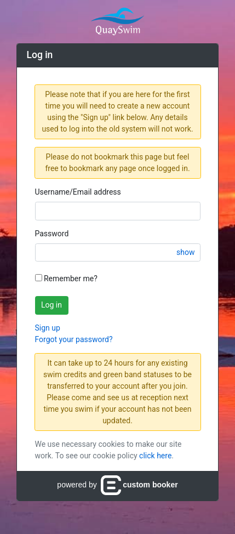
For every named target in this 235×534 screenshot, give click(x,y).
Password (52, 233)
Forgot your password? (74, 339)
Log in (51, 304)
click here (155, 455)
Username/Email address (78, 192)
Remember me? (66, 278)
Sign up (47, 327)
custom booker (139, 484)
